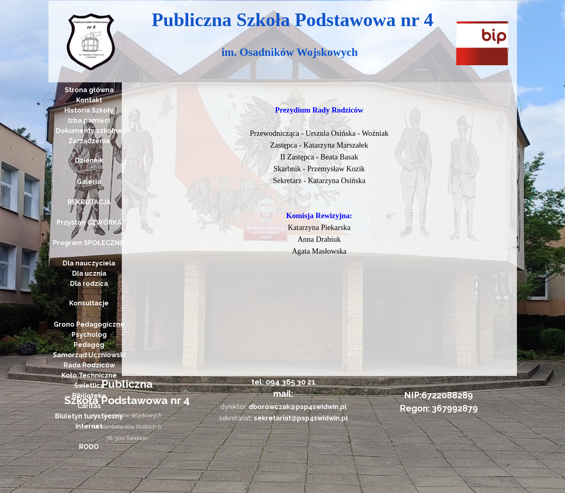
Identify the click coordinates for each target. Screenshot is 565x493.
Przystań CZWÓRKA (89, 222)
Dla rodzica (89, 283)
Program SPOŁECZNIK (89, 243)
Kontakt (89, 100)
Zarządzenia (89, 141)
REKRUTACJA (89, 202)
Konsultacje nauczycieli (89, 307)
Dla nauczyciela (89, 263)
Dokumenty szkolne (89, 131)
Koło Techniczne (89, 375)
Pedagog (89, 345)
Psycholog (89, 334)
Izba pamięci (89, 120)
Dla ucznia (89, 273)
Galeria (89, 182)
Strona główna (89, 90)
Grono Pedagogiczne (89, 324)
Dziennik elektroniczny (89, 164)
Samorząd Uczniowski (89, 355)
